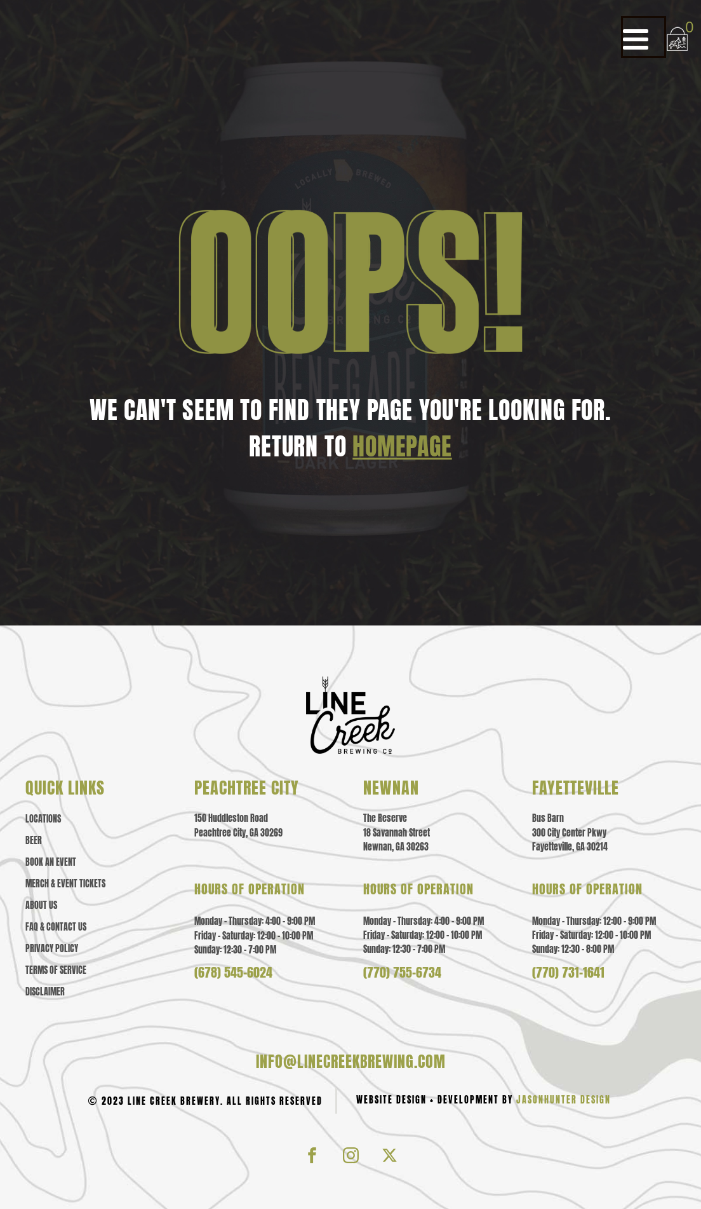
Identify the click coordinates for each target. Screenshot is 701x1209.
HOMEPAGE (401, 446)
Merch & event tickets (65, 884)
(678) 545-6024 (233, 972)
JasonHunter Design (563, 1100)
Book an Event (50, 862)
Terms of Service (55, 970)
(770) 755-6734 (402, 972)
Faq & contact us (55, 927)
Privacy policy (51, 949)
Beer (33, 841)
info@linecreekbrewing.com (351, 1061)
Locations (43, 819)
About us (41, 905)
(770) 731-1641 (568, 972)
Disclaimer (45, 992)
